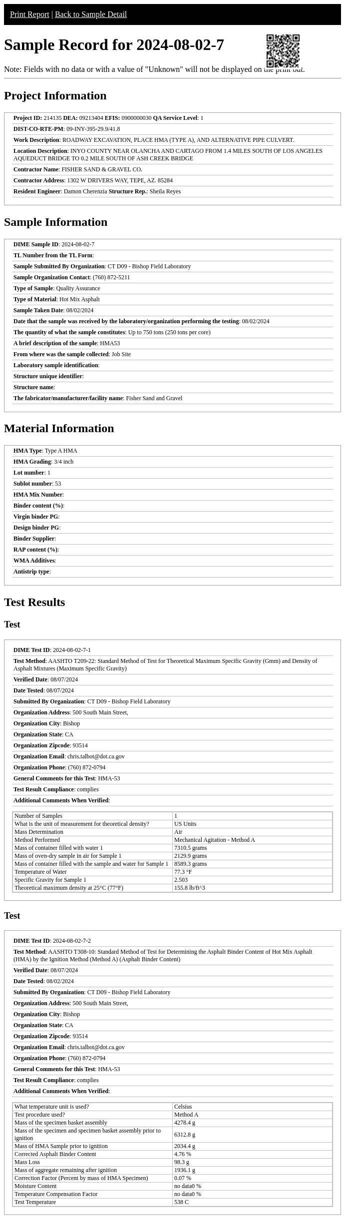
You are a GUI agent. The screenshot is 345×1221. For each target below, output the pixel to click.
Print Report (29, 14)
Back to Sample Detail (91, 14)
